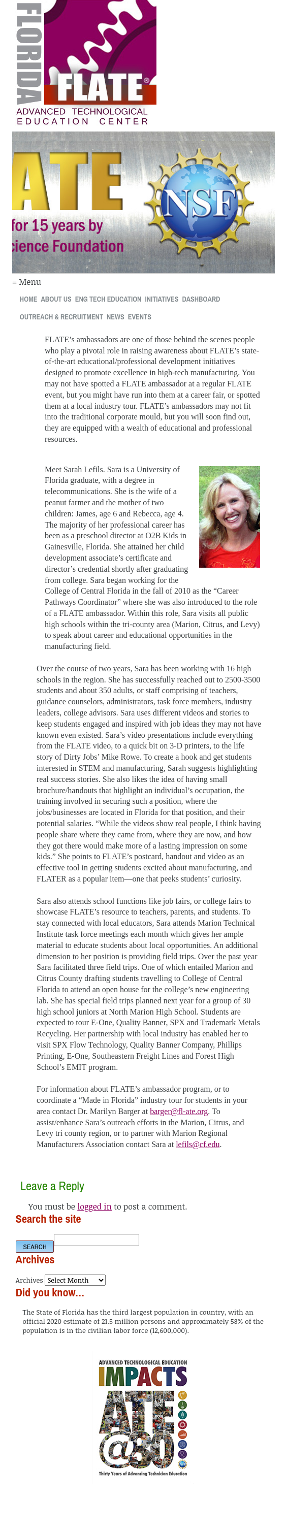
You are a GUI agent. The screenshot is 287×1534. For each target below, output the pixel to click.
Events (139, 316)
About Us (56, 299)
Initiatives (161, 299)
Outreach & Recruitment (61, 316)
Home (29, 299)
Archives (29, 1280)
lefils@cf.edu (197, 1144)
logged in (94, 1206)
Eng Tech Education (108, 299)
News (115, 316)
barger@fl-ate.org (179, 1111)
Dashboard (201, 299)
